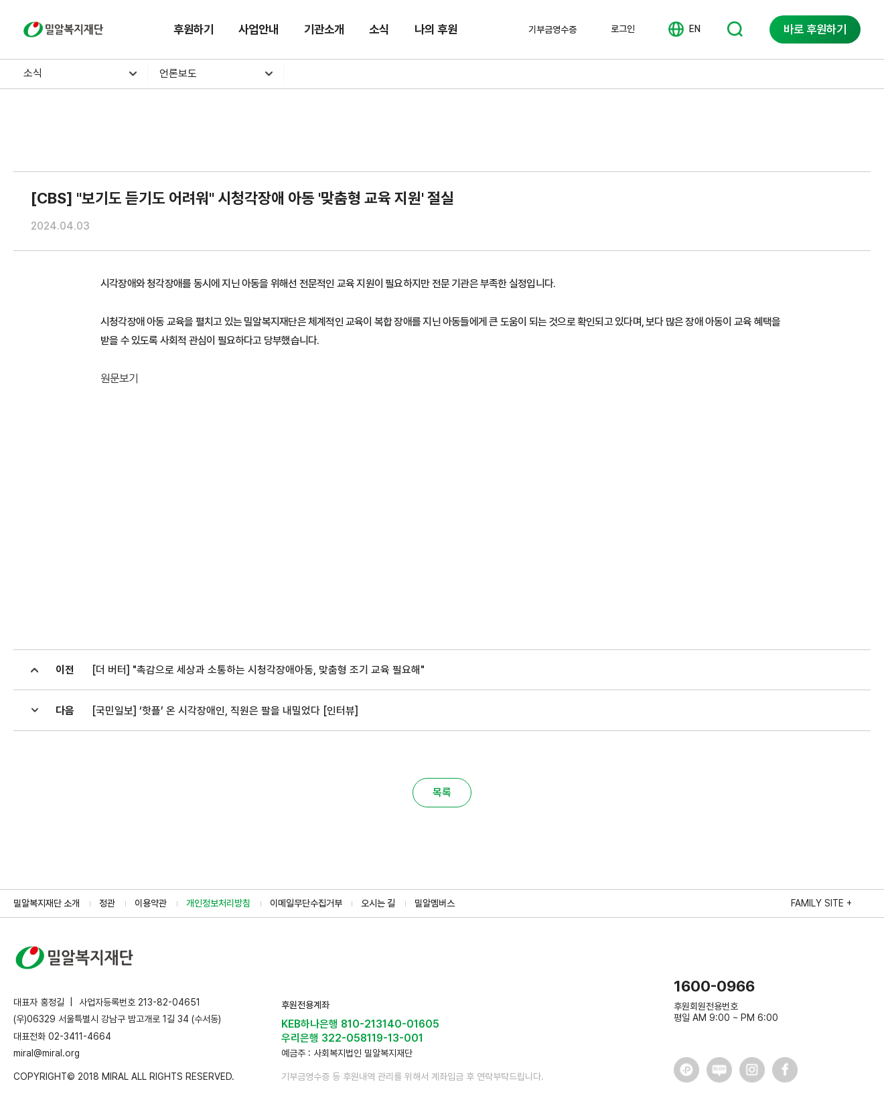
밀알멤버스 (435, 903)
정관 (107, 903)
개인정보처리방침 (218, 903)
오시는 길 (378, 903)
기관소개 (324, 29)
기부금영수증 (552, 29)
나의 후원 (436, 29)
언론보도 (178, 73)
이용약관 (151, 903)
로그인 (623, 28)
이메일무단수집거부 (306, 903)
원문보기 (119, 379)
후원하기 (193, 29)
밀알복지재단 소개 (46, 903)
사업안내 (258, 29)
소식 (379, 29)
